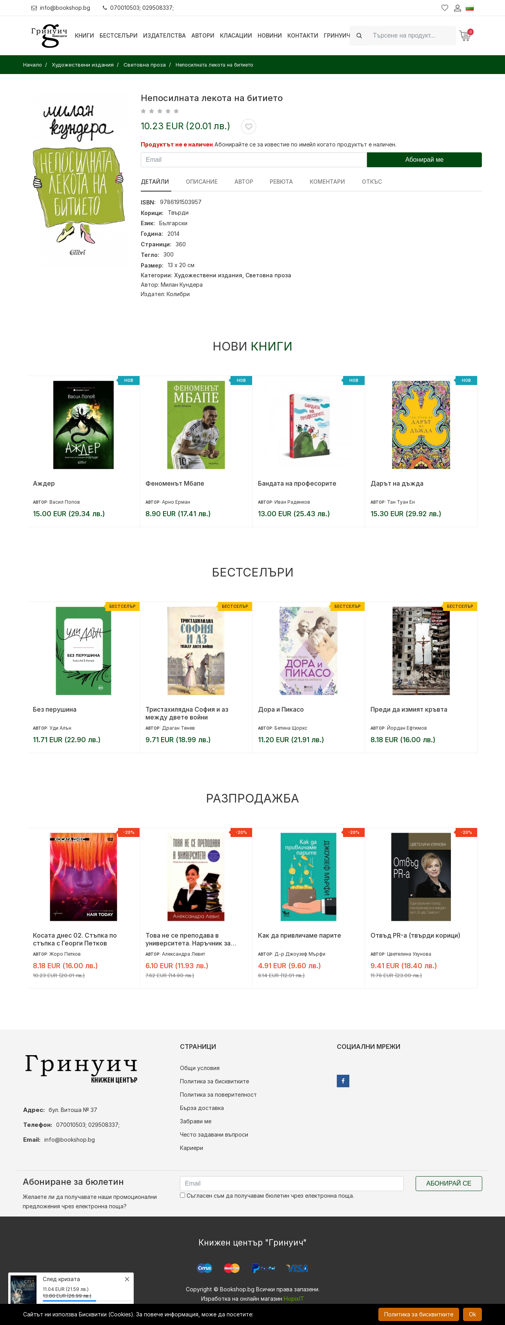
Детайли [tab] (155, 181)
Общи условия (200, 1068)
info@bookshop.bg (61, 7)
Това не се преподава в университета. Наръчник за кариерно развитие (188, 939)
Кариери (191, 1147)
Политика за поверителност (218, 1094)
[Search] (412, 35)
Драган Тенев (178, 728)
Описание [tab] (200, 181)
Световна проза (268, 275)
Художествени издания (208, 275)
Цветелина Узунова (409, 954)
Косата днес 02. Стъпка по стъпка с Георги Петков (75, 939)
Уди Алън (60, 728)
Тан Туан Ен (401, 502)
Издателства (164, 35)
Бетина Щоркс (290, 728)
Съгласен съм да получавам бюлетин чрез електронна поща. (267, 1195)
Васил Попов (64, 502)
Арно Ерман (176, 502)
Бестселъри (119, 35)
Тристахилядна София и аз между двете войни (186, 713)
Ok (472, 1314)
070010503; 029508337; (138, 7)
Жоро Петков (65, 954)
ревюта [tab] (275, 181)
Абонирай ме (424, 159)
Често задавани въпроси (214, 1134)
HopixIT (294, 1298)
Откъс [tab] (362, 181)
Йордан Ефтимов (407, 728)
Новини (270, 35)
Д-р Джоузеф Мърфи (299, 954)
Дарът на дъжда (397, 483)
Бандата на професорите (297, 483)
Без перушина (54, 709)
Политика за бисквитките (214, 1081)
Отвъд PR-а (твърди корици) (415, 935)
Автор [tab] (240, 181)
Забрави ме (195, 1121)
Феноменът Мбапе (174, 483)
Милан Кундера (182, 284)
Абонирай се (448, 1183)
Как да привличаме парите (299, 935)
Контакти (302, 35)
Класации (236, 35)
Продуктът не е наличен (177, 144)
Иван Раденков (292, 502)
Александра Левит (183, 954)
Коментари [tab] (320, 181)
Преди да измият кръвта (409, 709)
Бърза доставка (202, 1107)
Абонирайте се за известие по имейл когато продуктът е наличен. (305, 144)
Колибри (178, 294)
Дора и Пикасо (281, 709)
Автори (202, 35)
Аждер (44, 483)
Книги (84, 35)
